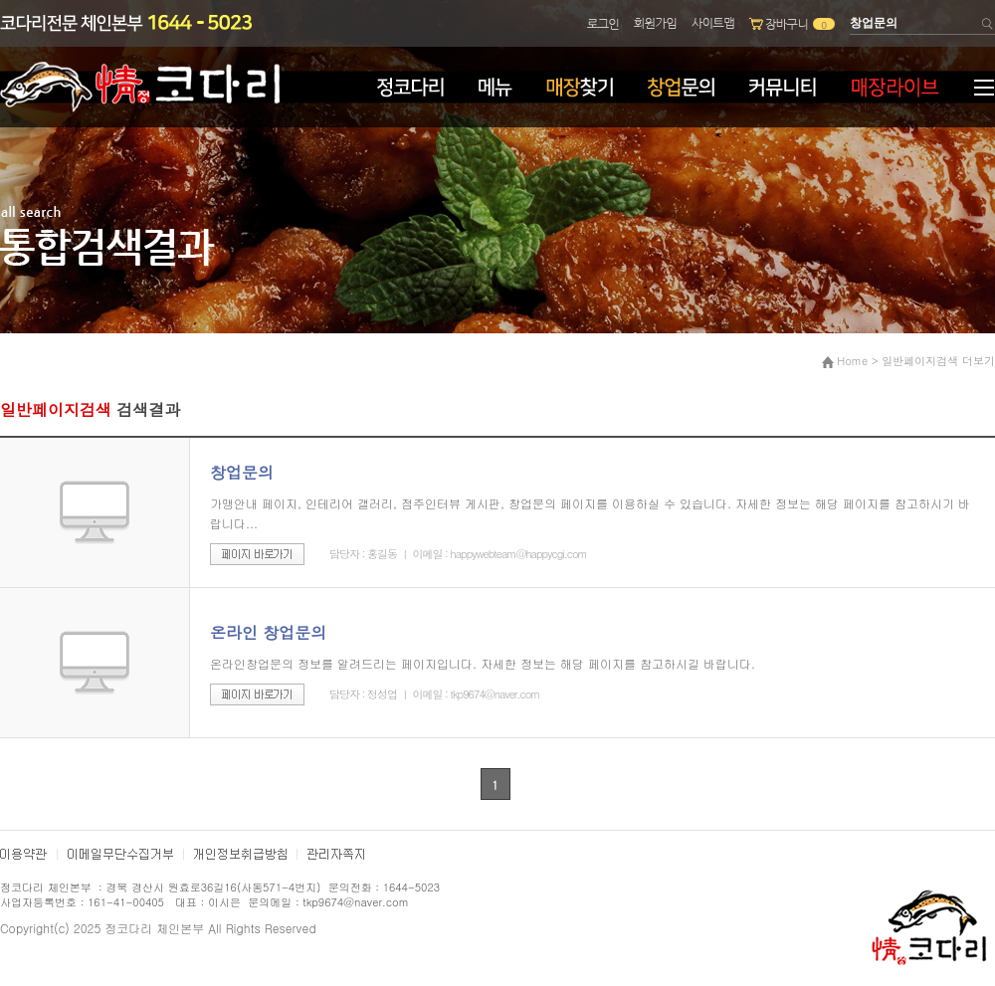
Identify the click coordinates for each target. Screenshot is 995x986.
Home (852, 360)
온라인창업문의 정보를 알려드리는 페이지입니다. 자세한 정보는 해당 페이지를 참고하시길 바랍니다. (482, 663)
